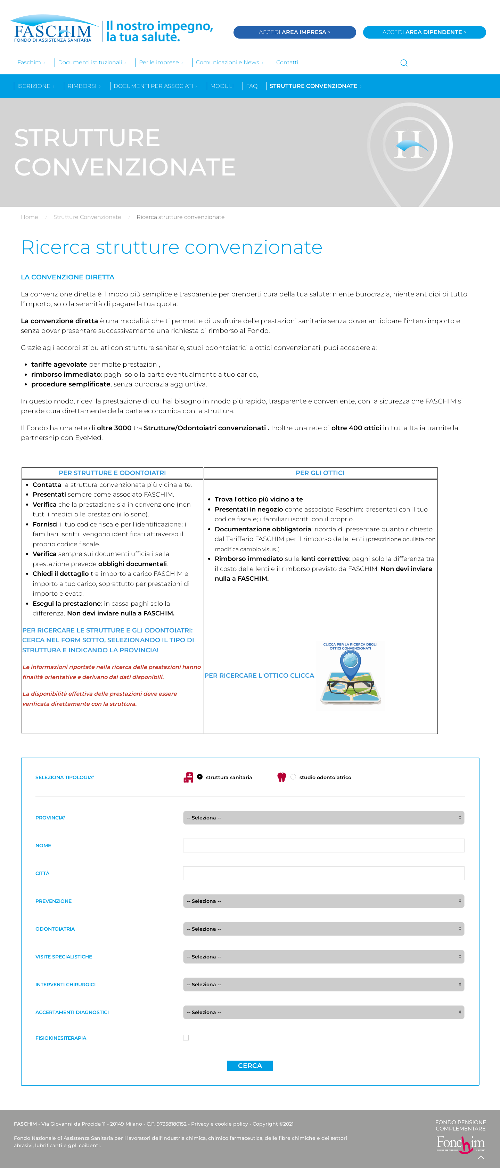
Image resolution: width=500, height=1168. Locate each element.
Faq (251, 86)
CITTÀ (42, 873)
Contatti (287, 62)
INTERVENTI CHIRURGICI (65, 984)
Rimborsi (84, 86)
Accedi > (295, 32)
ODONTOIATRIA (55, 929)
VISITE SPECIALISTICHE (63, 957)
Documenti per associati (156, 86)
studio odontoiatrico (314, 777)
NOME (43, 845)
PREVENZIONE (53, 901)
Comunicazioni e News (230, 62)
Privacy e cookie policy (219, 1124)
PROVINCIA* (50, 818)
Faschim (31, 62)
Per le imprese (161, 62)
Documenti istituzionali (92, 62)
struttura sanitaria (217, 777)
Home (29, 217)
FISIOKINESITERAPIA (60, 1038)
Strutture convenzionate (316, 86)
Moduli (222, 86)
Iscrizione (36, 86)
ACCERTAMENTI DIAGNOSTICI (72, 1012)
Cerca (250, 1066)
